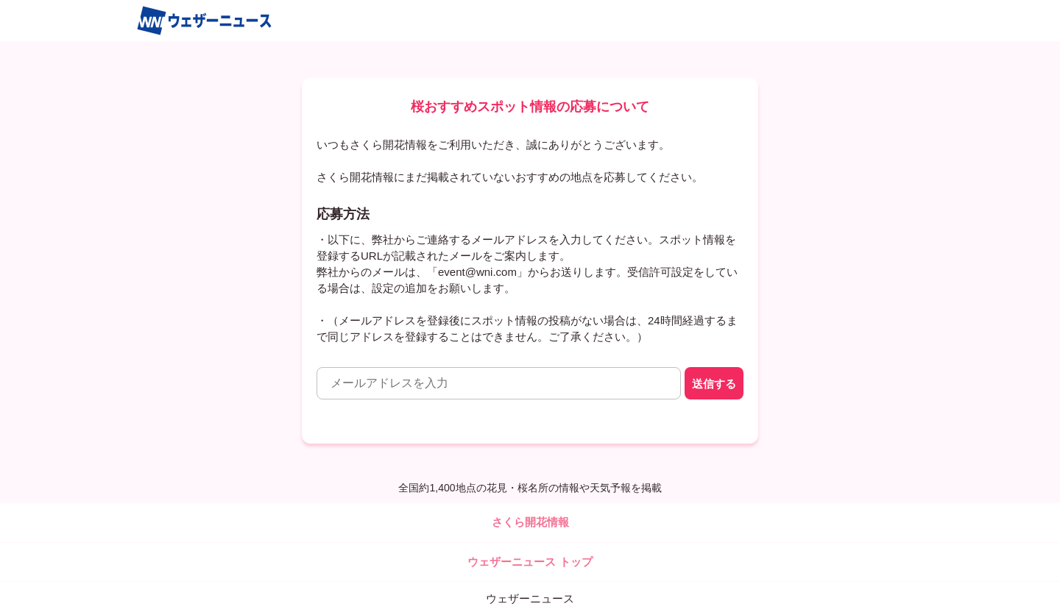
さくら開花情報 (530, 522)
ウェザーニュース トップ (529, 561)
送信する (714, 383)
